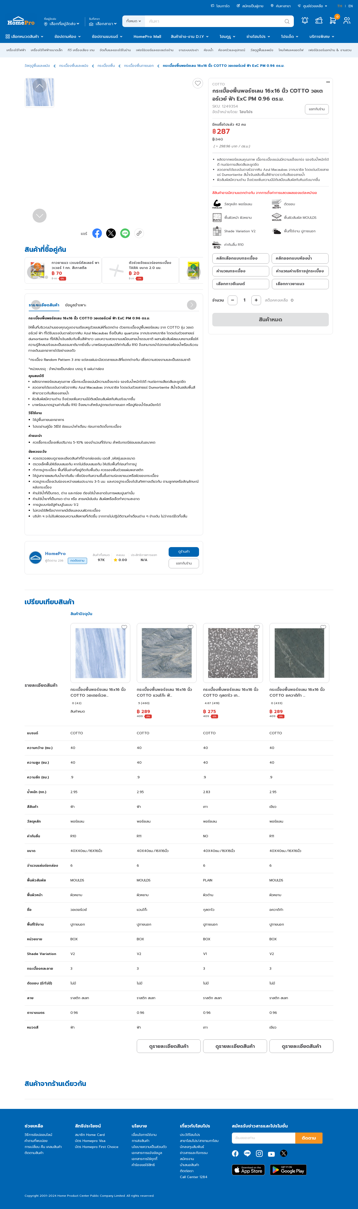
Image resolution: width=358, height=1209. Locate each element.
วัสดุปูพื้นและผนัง (261, 50)
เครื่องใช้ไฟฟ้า (16, 50)
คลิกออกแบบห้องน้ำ (294, 258)
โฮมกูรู (225, 37)
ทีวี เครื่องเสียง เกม (81, 50)
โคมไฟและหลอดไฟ (291, 50)
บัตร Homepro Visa (90, 1140)
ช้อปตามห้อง (65, 37)
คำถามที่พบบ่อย (36, 1140)
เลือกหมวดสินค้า (25, 37)
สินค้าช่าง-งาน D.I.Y (187, 37)
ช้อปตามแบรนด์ (105, 37)
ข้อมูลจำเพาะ (75, 305)
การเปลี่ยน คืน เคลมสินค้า (43, 1146)
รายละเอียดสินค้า (44, 305)
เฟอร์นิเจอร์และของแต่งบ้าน (154, 50)
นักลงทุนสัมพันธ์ (192, 1146)
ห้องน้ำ (208, 50)
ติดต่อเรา (186, 1171)
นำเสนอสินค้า (189, 1165)
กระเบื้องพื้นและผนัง (73, 65)
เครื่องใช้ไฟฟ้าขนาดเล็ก (46, 50)
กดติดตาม (77, 560)
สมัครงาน (187, 1158)
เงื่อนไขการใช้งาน (144, 1134)
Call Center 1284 (193, 1177)
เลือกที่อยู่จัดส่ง (62, 23)
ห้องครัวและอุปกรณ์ (231, 50)
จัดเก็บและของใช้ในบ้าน (115, 50)
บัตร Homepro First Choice (96, 1146)
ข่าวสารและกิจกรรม (194, 1152)
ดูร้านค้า (184, 551)
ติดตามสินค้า (34, 1152)
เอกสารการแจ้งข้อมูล (147, 1152)
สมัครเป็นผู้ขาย (250, 6)
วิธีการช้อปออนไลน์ (38, 1134)
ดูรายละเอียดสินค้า (168, 1046)
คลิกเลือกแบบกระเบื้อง (236, 258)
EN (351, 6)
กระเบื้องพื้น (106, 65)
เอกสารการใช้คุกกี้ (144, 1158)
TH (339, 6)
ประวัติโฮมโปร (190, 1134)
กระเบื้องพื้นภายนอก (139, 65)
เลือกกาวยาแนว (290, 284)
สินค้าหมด (270, 319)
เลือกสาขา (103, 23)
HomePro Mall (147, 37)
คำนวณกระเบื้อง (230, 271)
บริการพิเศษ (320, 37)
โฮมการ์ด (220, 6)
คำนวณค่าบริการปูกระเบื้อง (300, 271)
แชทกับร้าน (184, 563)
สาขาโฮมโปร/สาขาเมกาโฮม (199, 1140)
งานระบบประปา (189, 50)
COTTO (218, 84)
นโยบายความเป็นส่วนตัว (149, 1146)
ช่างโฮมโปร (256, 37)
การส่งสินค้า (140, 1140)
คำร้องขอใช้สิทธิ (143, 1165)
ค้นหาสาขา (280, 6)
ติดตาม (309, 1138)
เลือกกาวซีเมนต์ (230, 284)
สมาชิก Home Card (90, 1134)
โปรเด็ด (287, 37)
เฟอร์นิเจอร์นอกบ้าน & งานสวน (330, 50)
